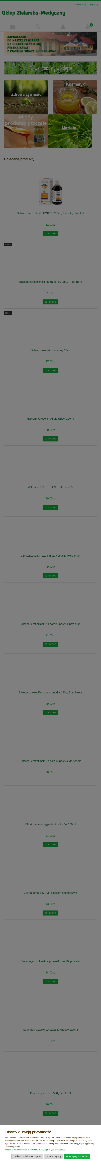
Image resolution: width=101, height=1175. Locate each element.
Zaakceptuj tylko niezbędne (27, 1156)
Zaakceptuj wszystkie (77, 1156)
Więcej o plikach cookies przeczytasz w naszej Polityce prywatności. (35, 1150)
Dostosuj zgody (53, 1156)
